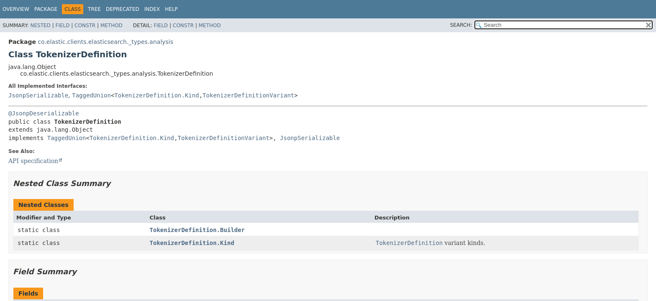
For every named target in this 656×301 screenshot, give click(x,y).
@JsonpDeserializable (43, 113)
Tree (94, 9)
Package (45, 9)
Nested (40, 25)
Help (171, 9)
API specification (33, 161)
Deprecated (122, 9)
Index (152, 9)
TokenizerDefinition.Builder (197, 230)
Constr (84, 25)
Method (111, 25)
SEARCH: (461, 25)
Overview (16, 9)
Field (62, 25)
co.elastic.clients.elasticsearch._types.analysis (105, 41)
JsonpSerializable (38, 95)
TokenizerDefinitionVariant (248, 95)
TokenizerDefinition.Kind (156, 95)
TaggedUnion (91, 95)
